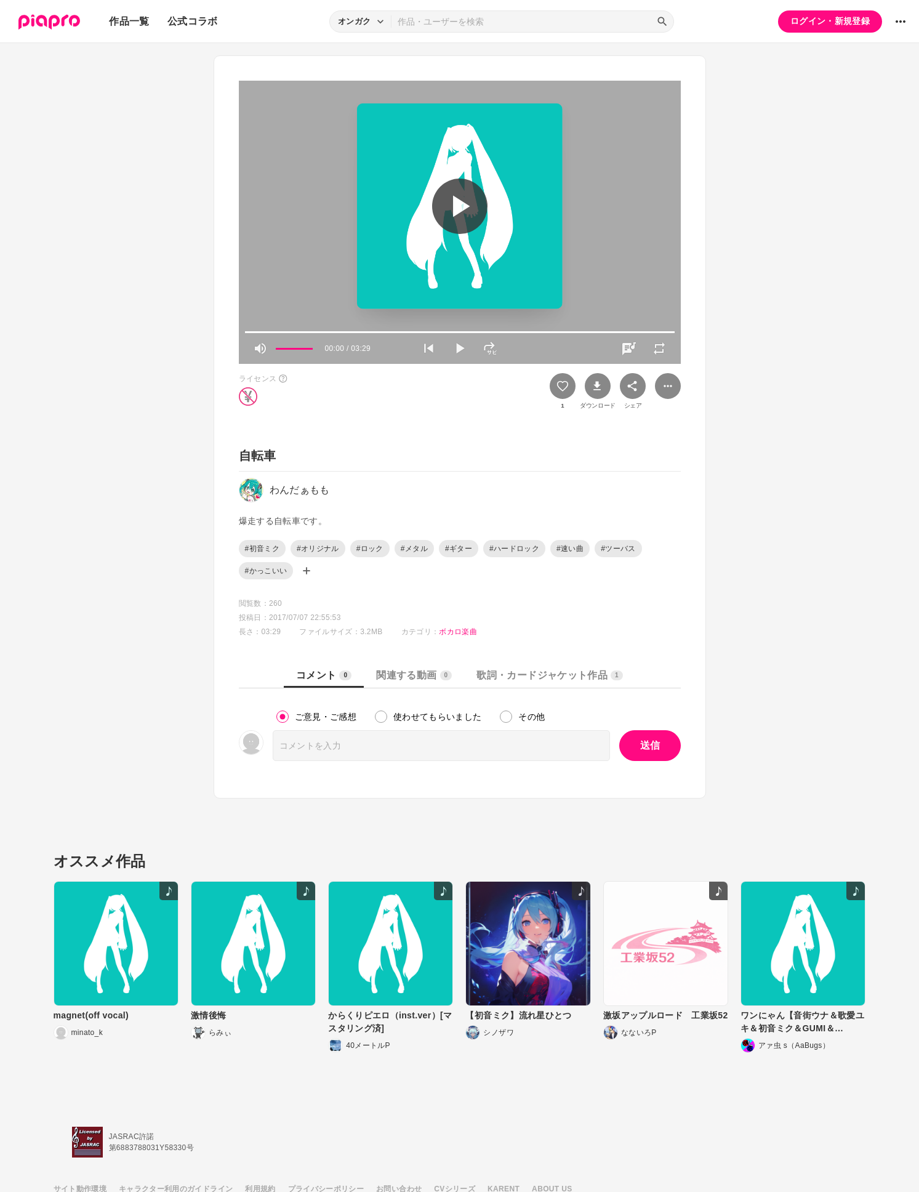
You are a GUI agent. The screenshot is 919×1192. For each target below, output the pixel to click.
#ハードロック (514, 548)
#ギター (458, 548)
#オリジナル (318, 548)
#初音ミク (262, 548)
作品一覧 (129, 21)
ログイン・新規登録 (830, 21)
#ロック (369, 548)
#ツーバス (618, 548)
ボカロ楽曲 (458, 631)
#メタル (414, 548)
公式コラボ (192, 21)
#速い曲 (570, 548)
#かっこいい (266, 570)
